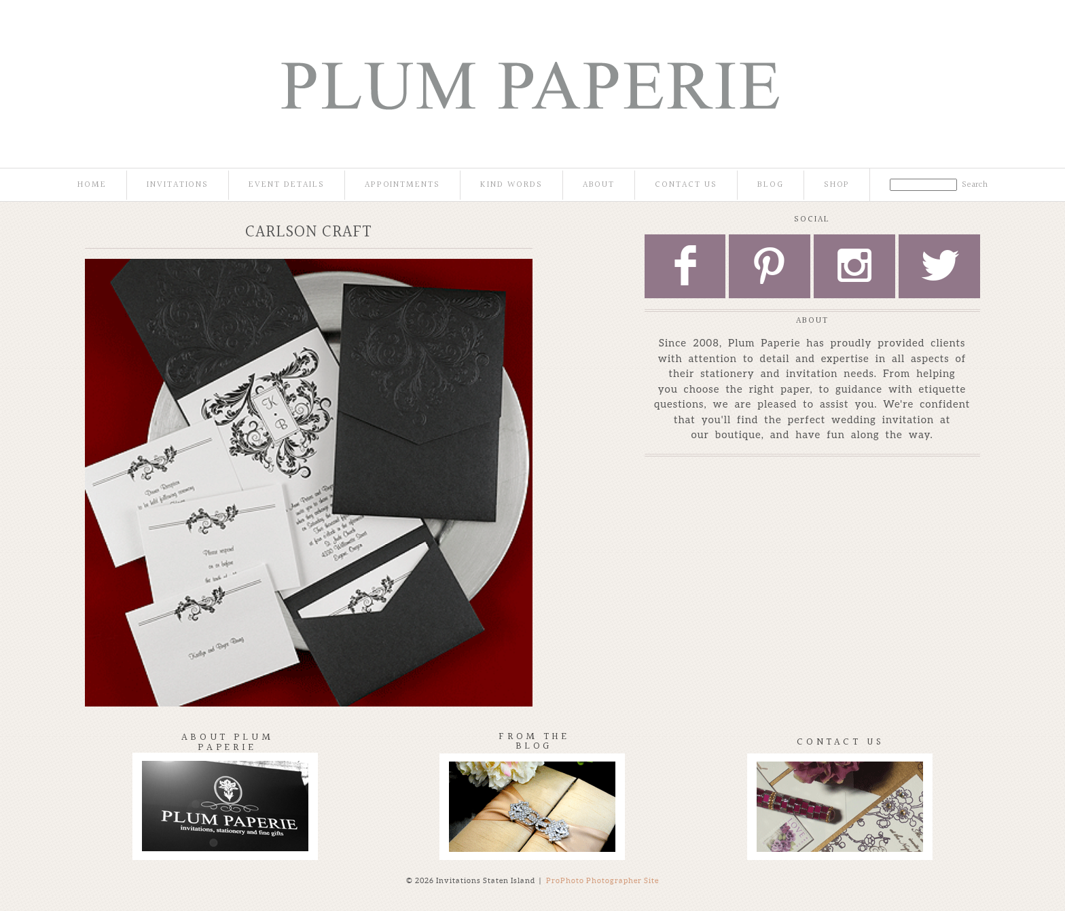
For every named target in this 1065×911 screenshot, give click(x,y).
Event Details (286, 185)
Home (92, 185)
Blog (770, 185)
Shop (837, 185)
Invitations (178, 185)
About (599, 185)
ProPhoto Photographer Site (602, 880)
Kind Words (511, 185)
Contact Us (686, 185)
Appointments (402, 185)
